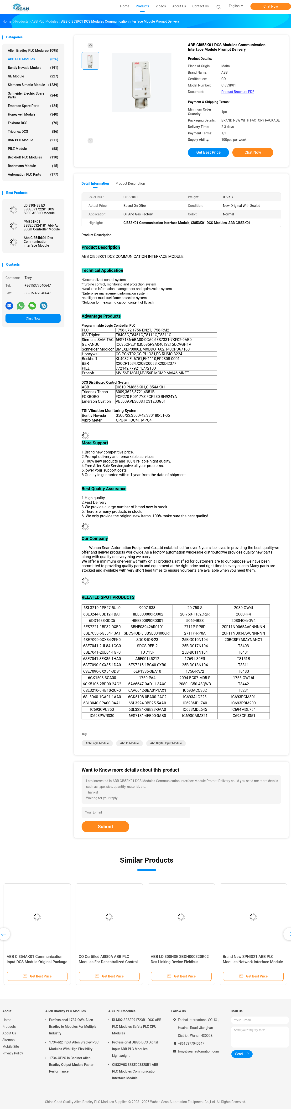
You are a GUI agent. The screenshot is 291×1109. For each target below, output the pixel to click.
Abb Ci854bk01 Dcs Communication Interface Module (38, 241)
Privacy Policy (12, 1053)
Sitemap (8, 1040)
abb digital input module (166, 743)
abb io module (129, 743)
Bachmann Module (33, 165)
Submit (105, 826)
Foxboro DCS (33, 123)
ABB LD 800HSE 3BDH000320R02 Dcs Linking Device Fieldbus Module (180, 961)
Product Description (130, 183)
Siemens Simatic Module (33, 84)
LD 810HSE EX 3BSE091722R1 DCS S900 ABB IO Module (39, 209)
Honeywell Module (33, 114)
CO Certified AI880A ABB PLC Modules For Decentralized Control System (108, 961)
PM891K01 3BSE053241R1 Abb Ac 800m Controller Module (42, 225)
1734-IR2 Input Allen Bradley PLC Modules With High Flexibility (74, 1045)
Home (6, 1020)
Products (9, 1026)
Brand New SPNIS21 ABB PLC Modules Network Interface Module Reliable (253, 961)
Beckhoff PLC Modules (33, 157)
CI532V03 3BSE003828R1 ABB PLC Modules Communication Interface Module (135, 1071)
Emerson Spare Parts (33, 105)
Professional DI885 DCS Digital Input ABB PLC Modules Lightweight (135, 1049)
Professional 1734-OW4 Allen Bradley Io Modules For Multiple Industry (72, 1026)
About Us (9, 1033)
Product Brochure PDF (237, 92)
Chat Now (271, 6)
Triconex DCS (33, 131)
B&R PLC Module (33, 140)
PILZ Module (33, 148)
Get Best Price (208, 152)
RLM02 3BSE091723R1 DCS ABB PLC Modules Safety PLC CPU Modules (136, 1026)
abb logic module (97, 743)
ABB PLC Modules (33, 59)
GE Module (33, 76)
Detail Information (95, 183)
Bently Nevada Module (33, 67)
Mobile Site (10, 1046)
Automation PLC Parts (33, 174)
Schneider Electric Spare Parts (33, 95)
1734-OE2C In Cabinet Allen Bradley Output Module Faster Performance (71, 1064)
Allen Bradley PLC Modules (33, 50)
